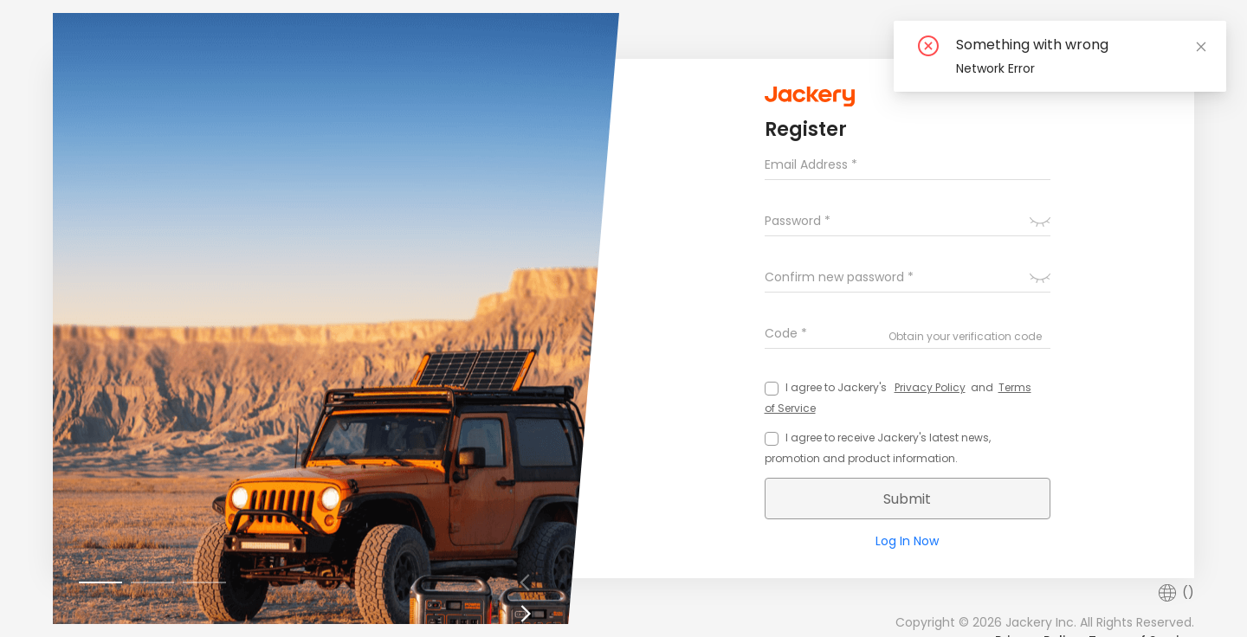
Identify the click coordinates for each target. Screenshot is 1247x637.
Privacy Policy (930, 387)
